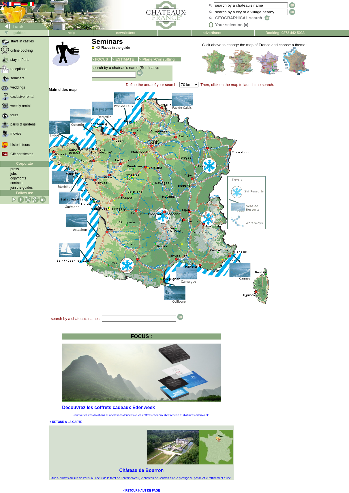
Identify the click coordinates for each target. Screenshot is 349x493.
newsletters (125, 33)
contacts (16, 183)
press (14, 169)
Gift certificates (21, 154)
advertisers (212, 33)
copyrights (18, 178)
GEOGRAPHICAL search (242, 18)
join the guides (21, 187)
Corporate (24, 164)
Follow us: (24, 193)
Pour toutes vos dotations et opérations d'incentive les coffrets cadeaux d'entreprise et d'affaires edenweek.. (141, 415)
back (12, 26)
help (71, 33)
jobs (13, 174)
